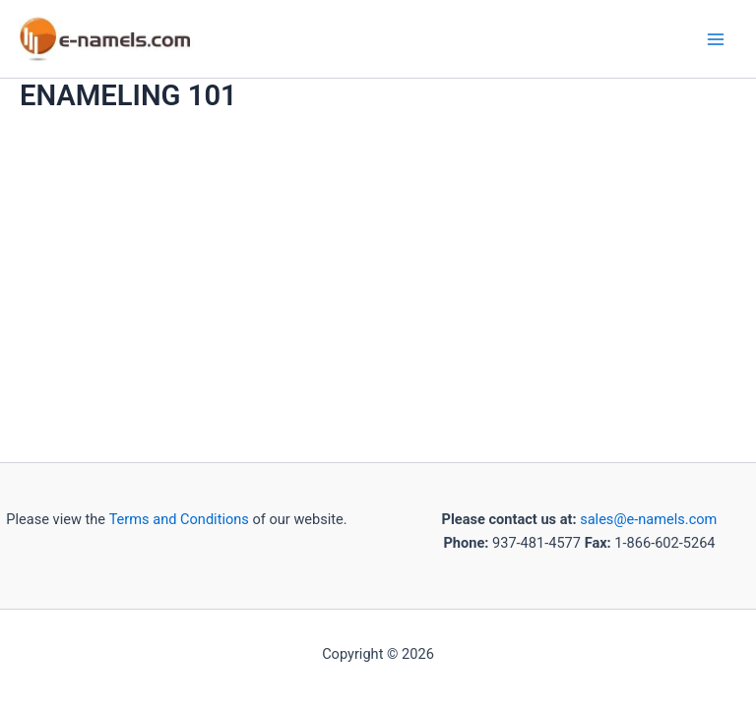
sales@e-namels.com (648, 519)
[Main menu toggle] (715, 39)
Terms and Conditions (177, 519)
